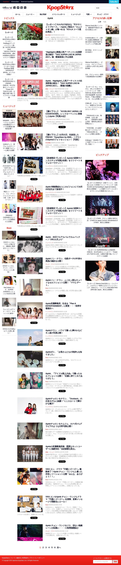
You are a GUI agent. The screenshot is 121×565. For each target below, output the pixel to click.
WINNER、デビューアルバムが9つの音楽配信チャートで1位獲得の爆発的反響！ (9, 125)
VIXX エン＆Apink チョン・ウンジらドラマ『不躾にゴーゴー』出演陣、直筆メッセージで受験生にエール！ (63, 499)
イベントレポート (58, 14)
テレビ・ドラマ (102, 14)
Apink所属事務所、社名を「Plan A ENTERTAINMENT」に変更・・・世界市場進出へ (63, 306)
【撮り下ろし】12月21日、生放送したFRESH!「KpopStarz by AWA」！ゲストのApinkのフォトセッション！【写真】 (63, 137)
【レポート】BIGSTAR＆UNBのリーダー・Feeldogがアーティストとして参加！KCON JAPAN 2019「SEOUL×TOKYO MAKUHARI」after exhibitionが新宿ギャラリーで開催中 (9, 47)
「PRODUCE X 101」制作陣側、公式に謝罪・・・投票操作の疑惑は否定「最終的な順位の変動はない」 (93, 119)
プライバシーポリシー (37, 558)
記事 (100, 22)
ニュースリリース (50, 192)
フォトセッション (50, 119)
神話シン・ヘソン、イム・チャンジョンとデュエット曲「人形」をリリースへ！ (9, 196)
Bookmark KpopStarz (27, 1)
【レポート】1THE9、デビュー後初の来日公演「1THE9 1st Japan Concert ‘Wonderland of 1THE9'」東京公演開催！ (102, 220)
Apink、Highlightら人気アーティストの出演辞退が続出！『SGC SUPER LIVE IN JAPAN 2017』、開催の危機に (63, 83)
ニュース (30, 14)
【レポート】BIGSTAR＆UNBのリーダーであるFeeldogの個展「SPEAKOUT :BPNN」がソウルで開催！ (9, 68)
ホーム (17, 14)
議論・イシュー (50, 60)
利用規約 (25, 558)
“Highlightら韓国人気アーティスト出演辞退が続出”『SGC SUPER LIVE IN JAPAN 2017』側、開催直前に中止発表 (63, 54)
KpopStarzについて (8, 558)
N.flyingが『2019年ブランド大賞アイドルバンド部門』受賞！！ (94, 142)
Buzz (46, 288)
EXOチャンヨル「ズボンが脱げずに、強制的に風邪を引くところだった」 (9, 246)
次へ (59, 547)
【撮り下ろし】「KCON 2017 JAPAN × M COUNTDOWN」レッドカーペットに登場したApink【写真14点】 (63, 113)
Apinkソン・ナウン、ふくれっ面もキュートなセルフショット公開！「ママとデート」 (63, 282)
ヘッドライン (49, 166)
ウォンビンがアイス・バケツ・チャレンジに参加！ (9, 311)
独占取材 (43, 14)
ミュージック (76, 14)
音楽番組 (48, 143)
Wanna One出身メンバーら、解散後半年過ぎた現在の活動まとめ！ (94, 28)
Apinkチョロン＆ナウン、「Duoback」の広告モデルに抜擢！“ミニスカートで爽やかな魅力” (63, 401)
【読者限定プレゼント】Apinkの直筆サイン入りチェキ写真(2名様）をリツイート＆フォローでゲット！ (63, 160)
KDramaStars (15, 1)
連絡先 (18, 558)
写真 (88, 14)
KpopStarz (6, 1)
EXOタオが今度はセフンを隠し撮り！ (9, 331)
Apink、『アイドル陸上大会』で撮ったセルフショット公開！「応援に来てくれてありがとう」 (63, 376)
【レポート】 (9, 32)
